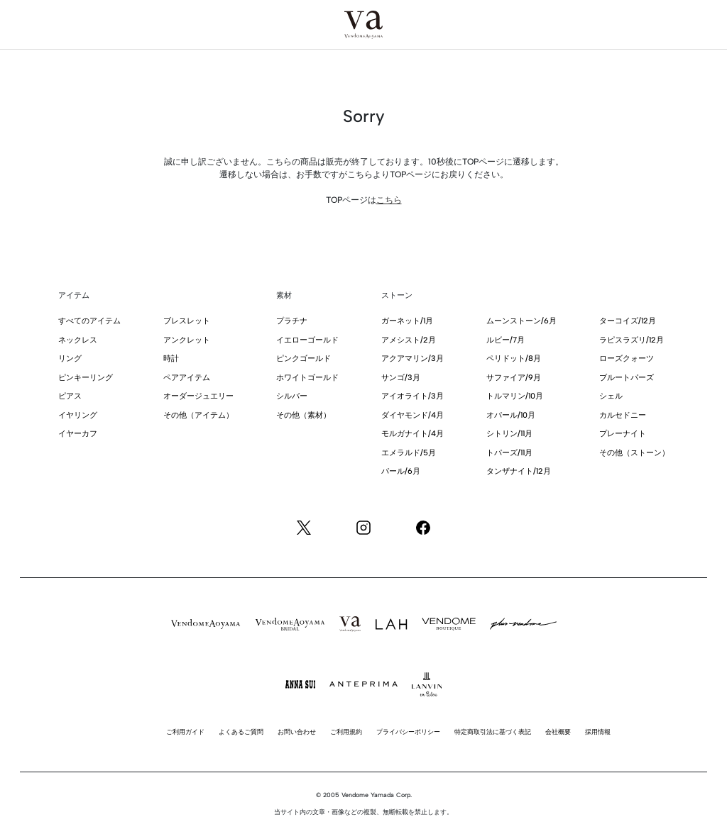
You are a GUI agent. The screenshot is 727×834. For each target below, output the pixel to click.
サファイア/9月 (513, 377)
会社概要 (558, 731)
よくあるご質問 (241, 731)
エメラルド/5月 (408, 452)
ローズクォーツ (626, 358)
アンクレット (186, 340)
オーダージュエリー (198, 396)
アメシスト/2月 (408, 340)
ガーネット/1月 (407, 321)
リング (70, 358)
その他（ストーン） (634, 452)
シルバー (291, 396)
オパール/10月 (510, 415)
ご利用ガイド (185, 731)
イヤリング (77, 415)
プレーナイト (622, 433)
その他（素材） (303, 415)
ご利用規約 (346, 731)
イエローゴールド (307, 340)
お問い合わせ (297, 731)
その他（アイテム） (198, 415)
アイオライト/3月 (412, 396)
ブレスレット (186, 321)
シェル (611, 396)
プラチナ (291, 321)
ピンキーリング (85, 377)
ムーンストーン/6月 (521, 321)
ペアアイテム (186, 377)
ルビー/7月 (505, 340)
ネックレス (77, 340)
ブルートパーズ (626, 377)
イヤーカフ (77, 433)
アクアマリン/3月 (412, 358)
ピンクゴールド (303, 358)
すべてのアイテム (89, 321)
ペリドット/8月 (513, 358)
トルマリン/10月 (514, 396)
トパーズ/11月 (509, 452)
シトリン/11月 (509, 433)
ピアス (70, 396)
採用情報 (598, 731)
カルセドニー (622, 415)
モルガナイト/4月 (412, 433)
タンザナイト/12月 (518, 471)
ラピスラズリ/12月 (631, 340)
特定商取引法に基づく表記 (492, 731)
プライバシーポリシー (408, 731)
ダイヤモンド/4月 (412, 415)
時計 (171, 358)
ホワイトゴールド (307, 377)
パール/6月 (400, 471)
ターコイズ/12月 (627, 321)
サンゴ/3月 (400, 377)
